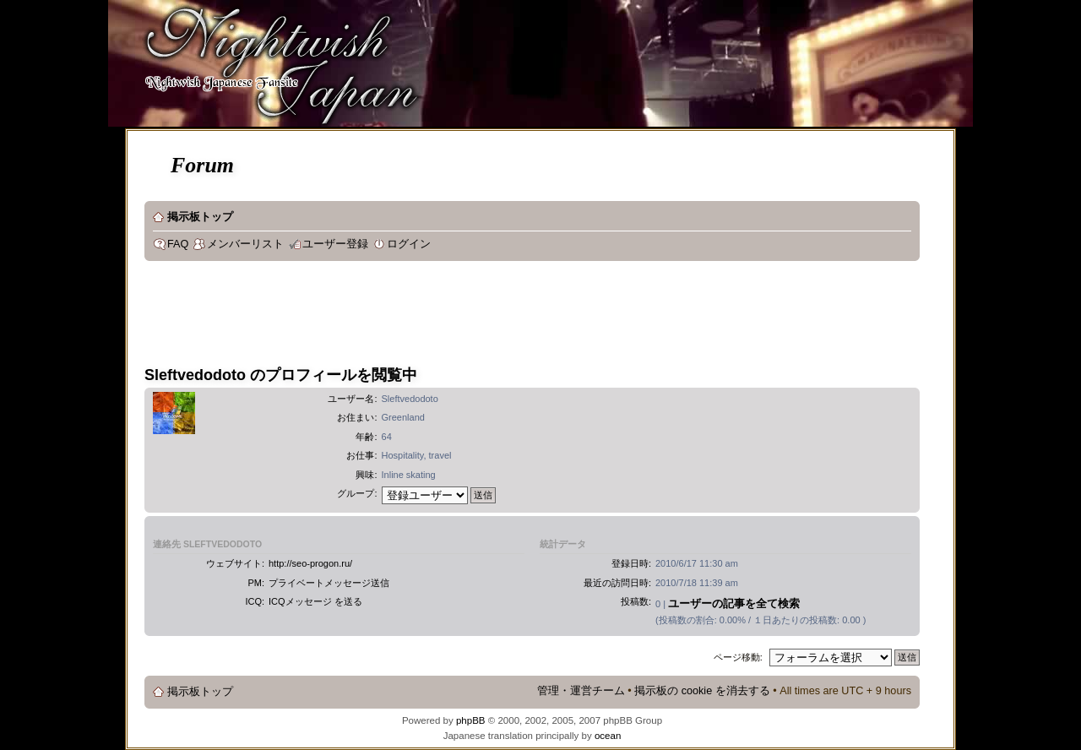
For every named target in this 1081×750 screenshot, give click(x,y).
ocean (608, 736)
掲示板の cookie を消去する (702, 691)
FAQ (177, 244)
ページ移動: (738, 657)
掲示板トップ (200, 217)
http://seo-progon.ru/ (310, 563)
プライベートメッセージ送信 (329, 583)
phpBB (471, 720)
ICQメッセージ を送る (315, 601)
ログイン (409, 244)
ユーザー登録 (335, 244)
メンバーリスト (245, 244)
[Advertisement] (451, 316)
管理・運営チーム (581, 691)
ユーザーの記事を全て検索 (734, 603)
